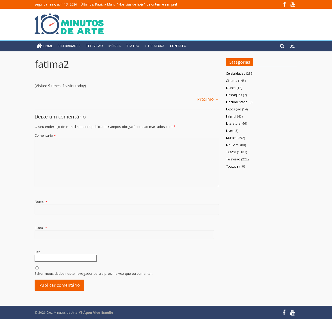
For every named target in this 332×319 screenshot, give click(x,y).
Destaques (234, 95)
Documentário (237, 102)
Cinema (231, 80)
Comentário (45, 135)
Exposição (233, 109)
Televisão (94, 46)
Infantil (231, 116)
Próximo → (208, 99)
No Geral (232, 145)
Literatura (154, 46)
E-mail (41, 227)
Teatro (132, 46)
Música (114, 46)
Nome (41, 201)
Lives (230, 130)
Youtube (232, 166)
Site (38, 252)
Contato (178, 46)
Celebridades (68, 46)
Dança (231, 88)
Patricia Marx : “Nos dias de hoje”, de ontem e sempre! (136, 4)
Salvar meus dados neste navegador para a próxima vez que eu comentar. (94, 273)
